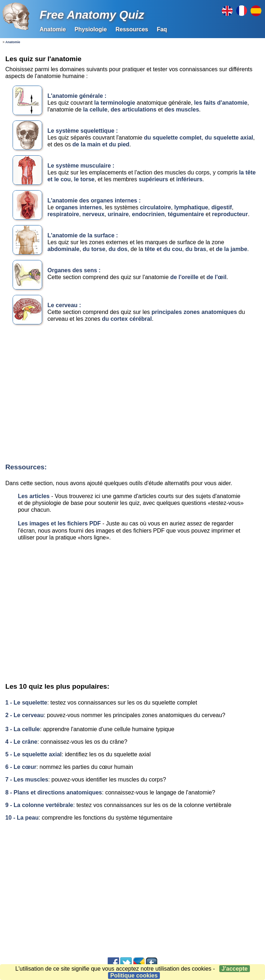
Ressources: (26, 467)
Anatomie (53, 29)
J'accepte (234, 969)
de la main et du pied (100, 144)
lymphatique (191, 207)
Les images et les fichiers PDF (59, 523)
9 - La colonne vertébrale (39, 805)
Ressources (132, 29)
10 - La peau (22, 818)
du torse (94, 249)
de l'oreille (184, 277)
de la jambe (231, 249)
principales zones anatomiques (194, 312)
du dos (118, 249)
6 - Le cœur (20, 767)
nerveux (93, 214)
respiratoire (63, 214)
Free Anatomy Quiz (92, 14)
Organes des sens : (74, 270)
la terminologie (114, 103)
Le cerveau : (64, 305)
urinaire (118, 214)
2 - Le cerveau (24, 715)
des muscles (181, 109)
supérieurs (153, 179)
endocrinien (148, 214)
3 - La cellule (22, 729)
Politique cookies (134, 975)
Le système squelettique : (83, 131)
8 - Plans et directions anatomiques (53, 792)
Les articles (34, 496)
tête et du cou (163, 249)
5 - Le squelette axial (33, 754)
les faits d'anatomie (220, 103)
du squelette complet (173, 138)
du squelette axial (229, 138)
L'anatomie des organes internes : (94, 200)
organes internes (78, 207)
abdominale (64, 249)
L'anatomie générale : (77, 96)
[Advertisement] (131, 395)
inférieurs (189, 179)
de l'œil (216, 277)
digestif (221, 207)
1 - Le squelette (26, 702)
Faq (162, 29)
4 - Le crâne (21, 742)
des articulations (133, 109)
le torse (84, 179)
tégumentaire (187, 214)
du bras (195, 249)
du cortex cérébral (127, 319)
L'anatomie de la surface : (83, 235)
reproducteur (230, 214)
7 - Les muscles (26, 779)
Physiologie (91, 29)
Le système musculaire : (81, 166)
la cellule (95, 109)
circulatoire (155, 207)
